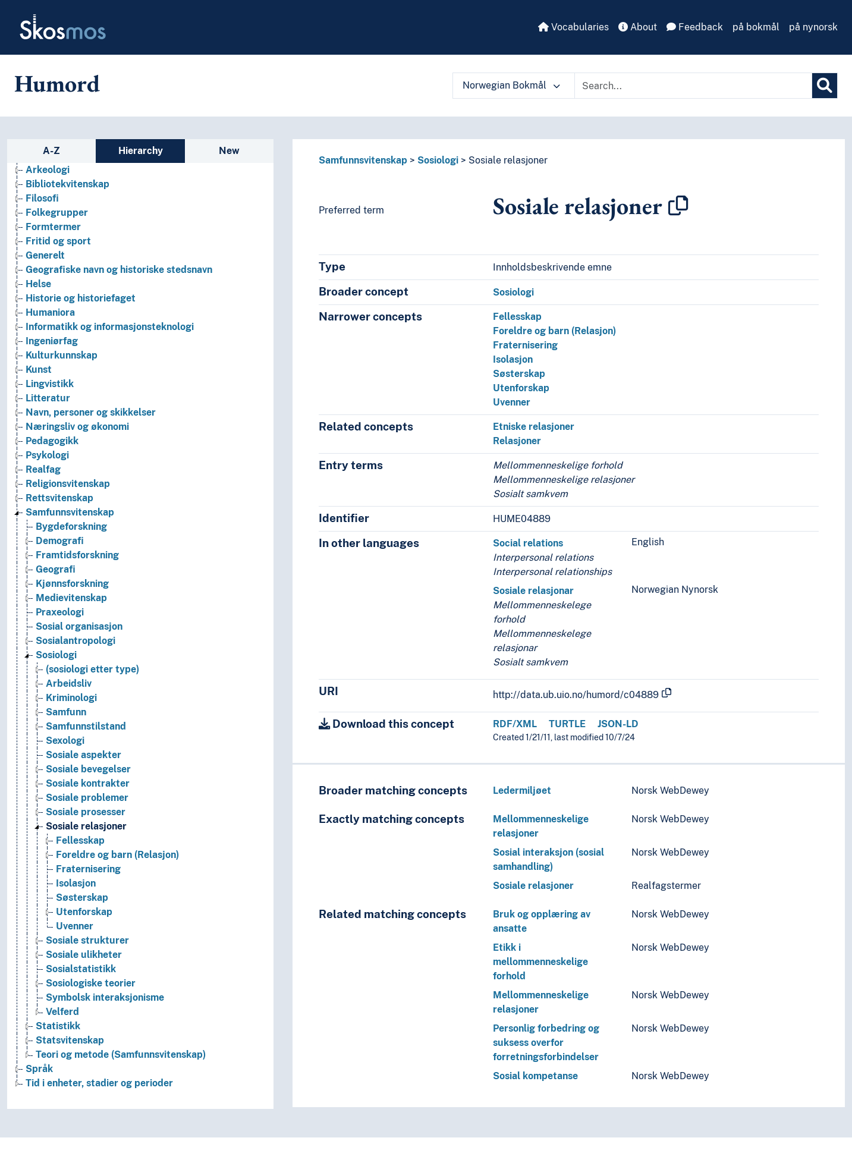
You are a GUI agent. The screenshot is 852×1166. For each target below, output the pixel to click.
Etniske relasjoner (533, 426)
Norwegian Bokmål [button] (511, 85)
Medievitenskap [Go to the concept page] (71, 598)
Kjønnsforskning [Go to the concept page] (72, 583)
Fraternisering (525, 345)
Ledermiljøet (522, 790)
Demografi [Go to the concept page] (60, 540)
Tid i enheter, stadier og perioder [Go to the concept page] (99, 1083)
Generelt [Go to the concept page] (45, 255)
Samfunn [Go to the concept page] (66, 712)
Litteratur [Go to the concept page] (48, 398)
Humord (57, 83)
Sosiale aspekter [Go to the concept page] (83, 754)
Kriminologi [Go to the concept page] (71, 697)
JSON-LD (618, 724)
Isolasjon (513, 359)
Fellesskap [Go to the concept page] (80, 840)
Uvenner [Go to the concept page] (74, 926)
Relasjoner (517, 441)
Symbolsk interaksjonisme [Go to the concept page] (105, 997)
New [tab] (229, 150)
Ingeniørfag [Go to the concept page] (52, 341)
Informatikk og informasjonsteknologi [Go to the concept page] (110, 326)
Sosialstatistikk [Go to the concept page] (81, 969)
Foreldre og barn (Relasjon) (554, 331)
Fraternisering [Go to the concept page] (88, 869)
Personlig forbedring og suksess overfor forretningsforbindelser (546, 1043)
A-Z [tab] (51, 150)
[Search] (825, 86)
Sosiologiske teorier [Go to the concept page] (91, 983)
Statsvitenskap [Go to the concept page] (70, 1040)
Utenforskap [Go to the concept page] (84, 911)
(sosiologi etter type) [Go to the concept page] (92, 669)
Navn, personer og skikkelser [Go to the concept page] (91, 412)
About (637, 27)
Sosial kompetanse (535, 1076)
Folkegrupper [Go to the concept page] (57, 212)
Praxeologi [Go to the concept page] (60, 612)
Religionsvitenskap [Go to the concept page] (68, 483)
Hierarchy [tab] (140, 150)
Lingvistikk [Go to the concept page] (50, 383)
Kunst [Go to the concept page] (39, 369)
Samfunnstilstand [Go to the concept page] (86, 726)
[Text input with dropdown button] (693, 86)
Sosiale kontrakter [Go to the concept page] (88, 783)
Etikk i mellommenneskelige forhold (540, 962)
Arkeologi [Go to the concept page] (48, 169)
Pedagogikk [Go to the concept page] (52, 441)
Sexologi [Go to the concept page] (65, 740)
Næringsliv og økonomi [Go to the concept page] (77, 426)
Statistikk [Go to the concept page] (58, 1026)
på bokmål (755, 27)
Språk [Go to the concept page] (39, 1068)
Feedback (694, 27)
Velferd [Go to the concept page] (62, 1011)
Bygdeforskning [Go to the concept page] (71, 526)
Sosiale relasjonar (533, 590)
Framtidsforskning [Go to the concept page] (77, 555)
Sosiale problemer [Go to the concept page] (87, 797)
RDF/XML (515, 724)
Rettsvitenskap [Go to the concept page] (59, 498)
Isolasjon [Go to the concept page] (76, 883)
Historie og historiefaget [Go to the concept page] (81, 298)
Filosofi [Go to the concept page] (42, 198)
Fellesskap (517, 316)
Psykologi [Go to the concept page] (47, 455)
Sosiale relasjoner (508, 160)
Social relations (528, 543)
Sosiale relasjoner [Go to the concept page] (86, 826)
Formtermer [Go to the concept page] (53, 226)
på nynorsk (813, 27)
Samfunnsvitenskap (363, 160)
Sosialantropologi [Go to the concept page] (75, 640)
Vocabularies (573, 27)
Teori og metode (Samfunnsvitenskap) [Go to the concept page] (121, 1054)
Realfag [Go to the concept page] (43, 469)
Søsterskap (519, 373)
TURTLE (567, 724)
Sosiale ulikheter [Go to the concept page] (84, 954)
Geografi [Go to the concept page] (56, 569)
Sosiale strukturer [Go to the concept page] (87, 940)
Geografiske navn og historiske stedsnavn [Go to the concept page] (119, 269)
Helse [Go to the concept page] (38, 284)
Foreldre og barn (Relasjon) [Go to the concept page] (117, 854)
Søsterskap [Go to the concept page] (82, 897)
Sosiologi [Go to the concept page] (56, 655)
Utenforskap (521, 388)
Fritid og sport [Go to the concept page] (58, 241)
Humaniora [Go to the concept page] (50, 312)
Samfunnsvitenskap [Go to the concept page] (70, 512)
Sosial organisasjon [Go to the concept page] (79, 626)
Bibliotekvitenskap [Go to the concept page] (67, 184)
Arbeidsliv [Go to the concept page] (69, 683)
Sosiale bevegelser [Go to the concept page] (88, 769)
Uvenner (511, 402)
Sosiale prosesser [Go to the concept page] (85, 812)
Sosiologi (437, 160)
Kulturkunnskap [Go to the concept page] (62, 355)
